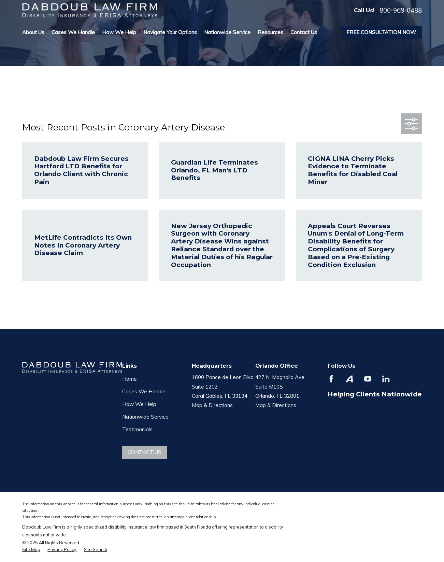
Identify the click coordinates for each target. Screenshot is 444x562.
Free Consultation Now (381, 32)
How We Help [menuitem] (119, 32)
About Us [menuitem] (33, 32)
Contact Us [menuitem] (303, 32)
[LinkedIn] (385, 378)
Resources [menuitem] (270, 32)
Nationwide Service (145, 416)
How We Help (139, 404)
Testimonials (137, 429)
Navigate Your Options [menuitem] (170, 32)
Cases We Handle (144, 391)
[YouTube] (367, 378)
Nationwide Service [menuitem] (227, 32)
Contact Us (144, 452)
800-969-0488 (400, 10)
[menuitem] (31, 550)
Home (129, 379)
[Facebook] (331, 378)
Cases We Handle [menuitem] (73, 32)
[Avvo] (349, 378)
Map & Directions (212, 405)
